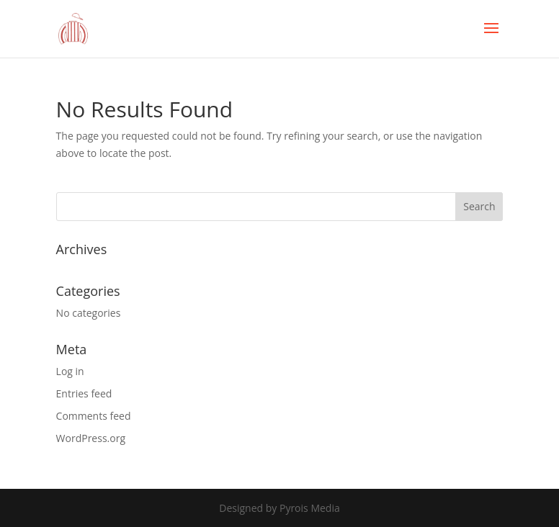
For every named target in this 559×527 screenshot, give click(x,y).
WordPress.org (90, 438)
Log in (70, 371)
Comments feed (93, 416)
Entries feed (84, 393)
